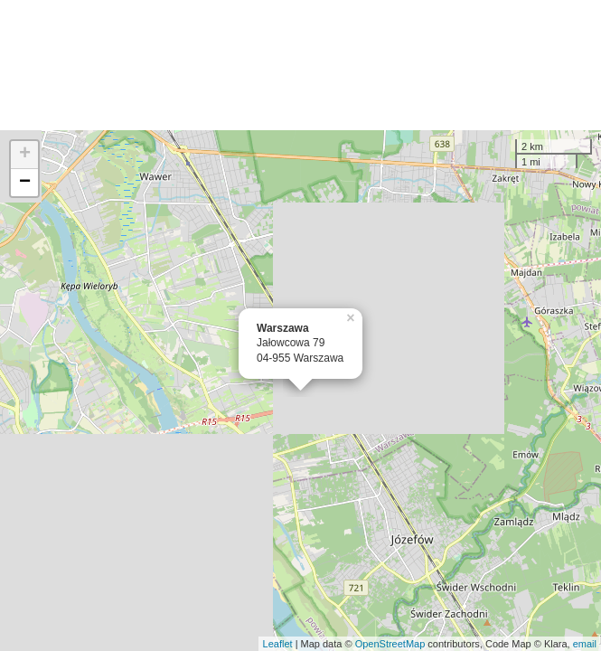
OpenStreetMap (390, 643)
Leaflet (278, 643)
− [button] (25, 182)
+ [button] (25, 154)
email (584, 643)
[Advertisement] (300, 65)
